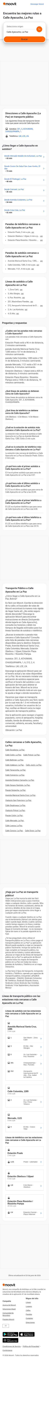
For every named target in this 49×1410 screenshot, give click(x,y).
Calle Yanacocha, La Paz (15, 770)
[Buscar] (24, 39)
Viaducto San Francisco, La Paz (18, 800)
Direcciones (30, 1322)
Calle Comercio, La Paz (14, 775)
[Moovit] (9, 4)
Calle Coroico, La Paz (14, 831)
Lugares (29, 1306)
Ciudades (29, 1318)
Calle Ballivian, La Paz (14, 760)
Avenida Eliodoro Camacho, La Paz (19, 780)
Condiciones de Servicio (12, 1346)
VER (32, 232)
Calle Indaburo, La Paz (14, 765)
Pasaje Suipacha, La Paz (15, 790)
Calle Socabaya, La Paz (14, 750)
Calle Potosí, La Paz (31, 755)
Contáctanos (7, 1350)
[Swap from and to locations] (39, 29)
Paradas (29, 1314)
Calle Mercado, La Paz (14, 820)
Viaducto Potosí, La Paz (15, 810)
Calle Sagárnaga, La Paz (15, 805)
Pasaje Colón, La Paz (14, 815)
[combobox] (24, 27)
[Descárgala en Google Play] (10, 1334)
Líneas (28, 1302)
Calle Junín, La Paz (33, 765)
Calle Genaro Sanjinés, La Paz (17, 785)
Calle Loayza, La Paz (13, 826)
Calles (28, 1310)
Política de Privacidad (31, 1346)
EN (6, 1326)
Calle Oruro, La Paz (33, 831)
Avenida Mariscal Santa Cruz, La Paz (20, 795)
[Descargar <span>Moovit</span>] (37, 4)
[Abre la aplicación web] (10, 1340)
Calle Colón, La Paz (13, 755)
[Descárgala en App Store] (26, 1334)
